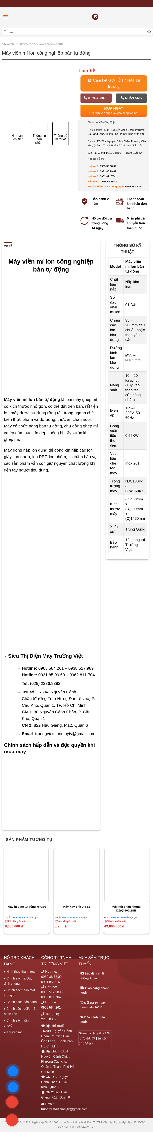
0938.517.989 (51, 992)
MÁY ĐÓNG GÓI (27, 44)
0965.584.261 (51, 1007)
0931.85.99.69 (108, 171)
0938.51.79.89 (109, 181)
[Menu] (5, 17)
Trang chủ (8, 44)
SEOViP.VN (88, 1126)
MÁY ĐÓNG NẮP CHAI (51, 44)
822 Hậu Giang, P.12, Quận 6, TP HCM (115, 152)
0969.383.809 (17, 917)
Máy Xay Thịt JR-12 (76, 906)
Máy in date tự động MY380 (27, 906)
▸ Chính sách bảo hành (20, 1002)
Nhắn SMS (131, 98)
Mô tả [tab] (8, 246)
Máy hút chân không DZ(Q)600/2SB (126, 908)
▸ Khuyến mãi (13, 1032)
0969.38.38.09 (96, 98)
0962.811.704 (108, 176)
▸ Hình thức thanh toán (20, 971)
